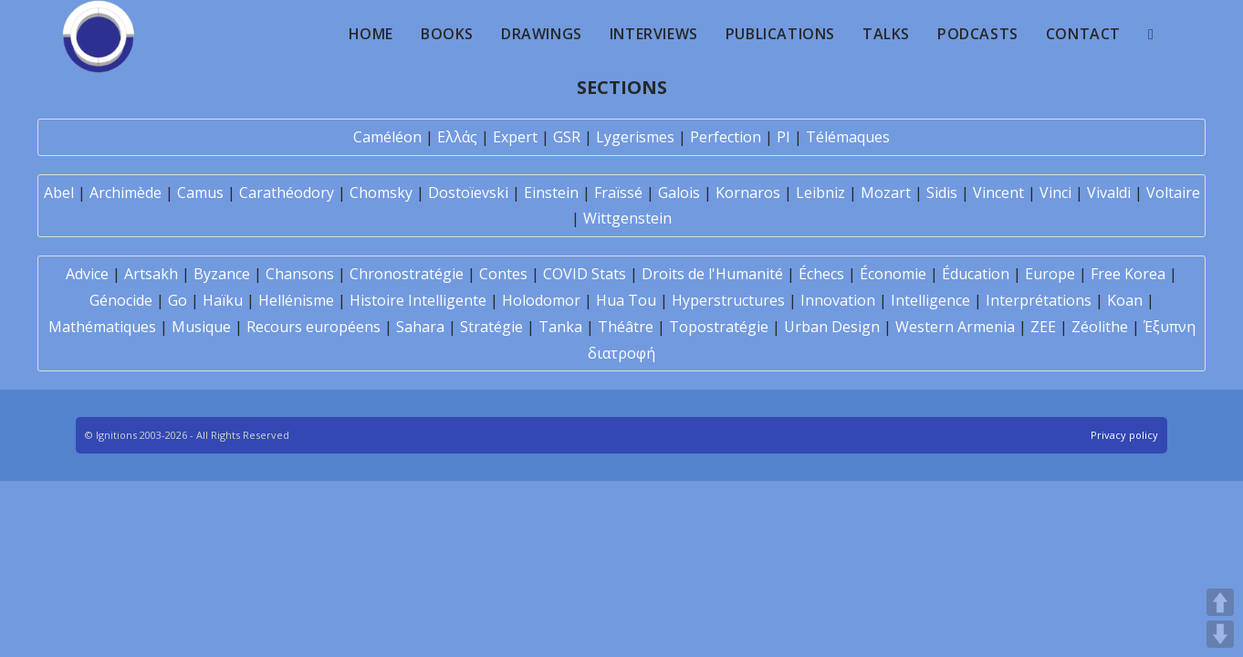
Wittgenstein (627, 218)
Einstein (551, 192)
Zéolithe (1099, 327)
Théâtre (625, 327)
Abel (59, 192)
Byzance (221, 274)
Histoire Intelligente (418, 300)
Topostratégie (718, 327)
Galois (679, 192)
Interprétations (1039, 300)
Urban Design (832, 327)
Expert (515, 137)
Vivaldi (1109, 192)
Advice (87, 274)
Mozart (886, 192)
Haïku (223, 300)
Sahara (420, 327)
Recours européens (313, 327)
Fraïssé (618, 192)
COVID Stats (584, 274)
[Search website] (1150, 34)
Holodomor (541, 300)
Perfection (725, 137)
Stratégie (491, 327)
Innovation (837, 300)
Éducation (975, 274)
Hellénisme (296, 300)
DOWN (1220, 634)
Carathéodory (286, 192)
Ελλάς (457, 137)
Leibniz (820, 192)
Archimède (125, 192)
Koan (1125, 300)
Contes (503, 274)
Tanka (560, 327)
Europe (1050, 274)
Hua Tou (626, 300)
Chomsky (381, 192)
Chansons (300, 274)
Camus (200, 192)
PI (783, 137)
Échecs (821, 274)
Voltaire (1173, 192)
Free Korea (1128, 274)
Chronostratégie (407, 274)
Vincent (998, 192)
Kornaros (748, 192)
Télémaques (848, 137)
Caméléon (387, 137)
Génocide (120, 300)
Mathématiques (102, 327)
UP (1220, 602)
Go (177, 300)
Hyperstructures (728, 300)
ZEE (1043, 327)
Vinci (1055, 192)
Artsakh (151, 274)
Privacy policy (1124, 435)
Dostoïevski (468, 192)
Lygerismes (635, 137)
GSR (566, 137)
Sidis (941, 192)
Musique (201, 327)
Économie (893, 274)
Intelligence (930, 300)
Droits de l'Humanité (712, 274)
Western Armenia (955, 327)
